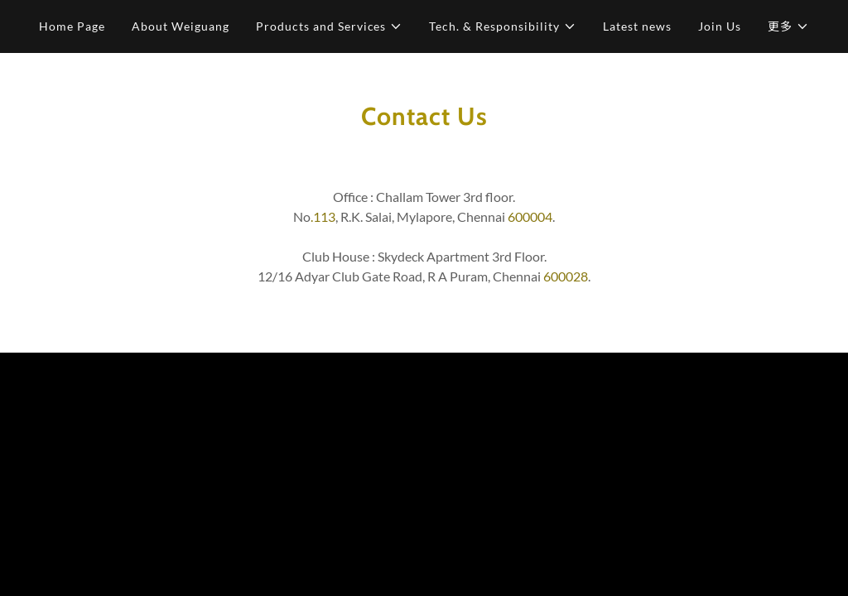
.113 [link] (323, 216)
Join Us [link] (719, 26)
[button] (329, 26)
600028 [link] (565, 276)
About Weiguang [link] (180, 26)
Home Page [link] (72, 26)
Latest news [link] (637, 26)
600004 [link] (530, 216)
